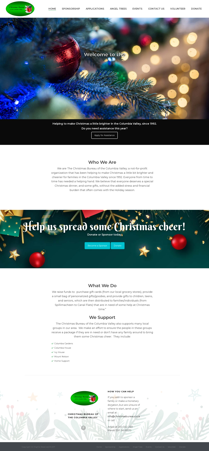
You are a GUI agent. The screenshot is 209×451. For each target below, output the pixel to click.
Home (52, 8)
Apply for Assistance (104, 135)
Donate (196, 8)
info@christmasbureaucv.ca (124, 416)
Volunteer (177, 8)
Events (137, 8)
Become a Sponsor (97, 245)
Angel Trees (118, 8)
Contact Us (156, 8)
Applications (95, 8)
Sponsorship (71, 8)
